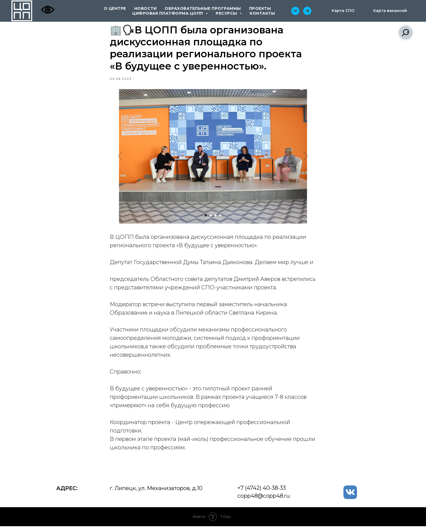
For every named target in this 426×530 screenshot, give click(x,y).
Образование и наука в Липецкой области (168, 314)
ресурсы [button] (227, 13)
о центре (115, 8)
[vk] (295, 11)
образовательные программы (203, 8)
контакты (262, 13)
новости (145, 8)
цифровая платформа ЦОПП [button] (168, 13)
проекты (260, 8)
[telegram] (307, 11)
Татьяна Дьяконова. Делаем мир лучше (254, 264)
